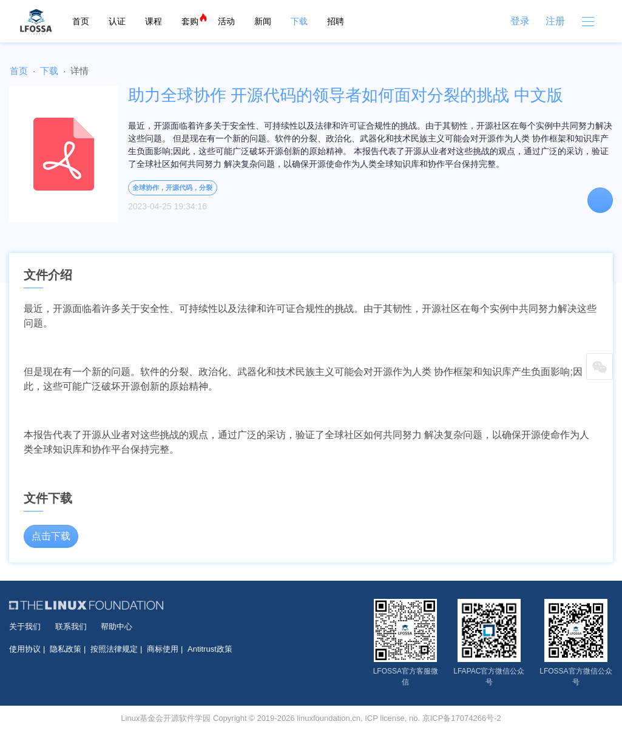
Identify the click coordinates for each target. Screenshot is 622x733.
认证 (117, 21)
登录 (520, 21)
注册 (555, 21)
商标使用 (162, 649)
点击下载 (51, 536)
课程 (153, 21)
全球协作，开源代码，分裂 (172, 187)
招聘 (335, 21)
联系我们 (71, 626)
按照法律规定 (114, 649)
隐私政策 (65, 649)
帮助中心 (116, 626)
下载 (299, 21)
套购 (189, 21)
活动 (226, 21)
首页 (80, 21)
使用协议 (25, 649)
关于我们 (25, 626)
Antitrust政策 (210, 649)
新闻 (262, 21)
